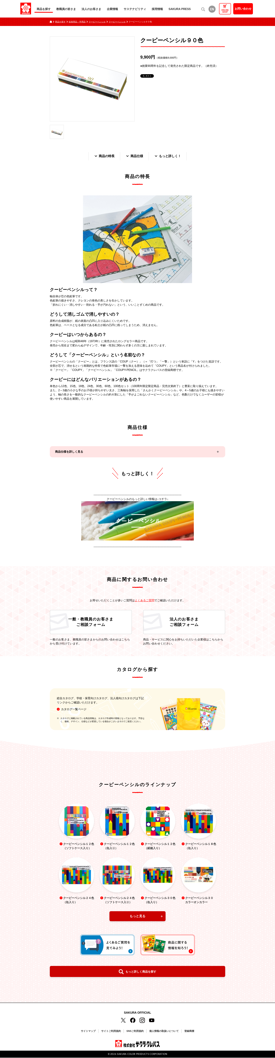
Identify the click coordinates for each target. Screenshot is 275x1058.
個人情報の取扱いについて (164, 1031)
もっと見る (137, 916)
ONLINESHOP (225, 11)
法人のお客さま (91, 9)
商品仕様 (134, 156)
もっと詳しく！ (167, 156)
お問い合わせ (243, 8)
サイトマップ (88, 1031)
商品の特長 (104, 156)
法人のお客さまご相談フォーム (184, 622)
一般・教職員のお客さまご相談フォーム (90, 622)
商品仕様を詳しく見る (69, 451)
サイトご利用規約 (111, 1031)
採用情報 (157, 9)
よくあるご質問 (144, 600)
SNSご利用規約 (135, 1031)
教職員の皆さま (66, 9)
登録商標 (189, 1031)
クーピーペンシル (97, 22)
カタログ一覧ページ (73, 709)
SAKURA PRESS (180, 9)
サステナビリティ (135, 9)
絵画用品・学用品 (77, 22)
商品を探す (44, 9)
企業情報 (112, 9)
